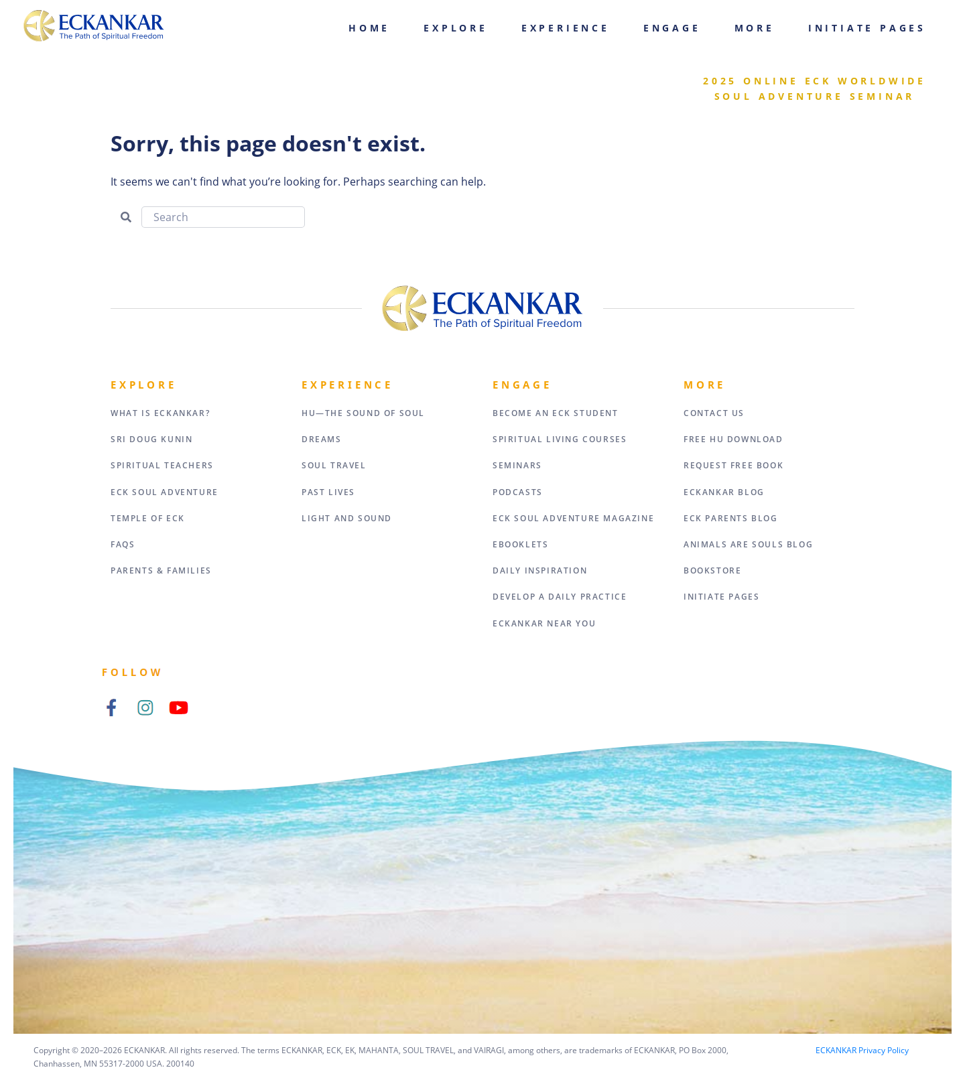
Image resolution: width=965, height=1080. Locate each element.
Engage (672, 27)
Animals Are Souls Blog (748, 544)
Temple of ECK (148, 518)
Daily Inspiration (540, 570)
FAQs (123, 544)
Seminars (517, 465)
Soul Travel (334, 465)
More (754, 27)
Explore (456, 27)
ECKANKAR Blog (724, 492)
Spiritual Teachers (162, 465)
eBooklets (520, 544)
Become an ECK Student (556, 413)
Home (369, 27)
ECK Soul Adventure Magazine (573, 518)
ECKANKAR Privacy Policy (862, 1050)
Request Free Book (733, 465)
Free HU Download (733, 439)
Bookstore (712, 570)
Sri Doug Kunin (151, 439)
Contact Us (714, 413)
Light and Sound (347, 518)
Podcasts (518, 492)
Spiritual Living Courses (560, 439)
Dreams (322, 439)
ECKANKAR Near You (544, 623)
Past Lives (328, 492)
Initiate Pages (867, 27)
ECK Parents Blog (731, 518)
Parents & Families (161, 570)
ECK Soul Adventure (164, 492)
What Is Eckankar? (160, 413)
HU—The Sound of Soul (363, 413)
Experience (565, 27)
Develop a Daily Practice (560, 596)
